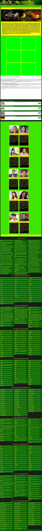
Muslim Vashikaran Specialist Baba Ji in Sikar (6, 427)
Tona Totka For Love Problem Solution (5, 257)
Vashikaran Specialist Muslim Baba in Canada (20, 323)
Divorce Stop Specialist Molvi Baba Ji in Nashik (21, 489)
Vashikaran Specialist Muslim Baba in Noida (20, 311)
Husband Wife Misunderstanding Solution (6, 242)
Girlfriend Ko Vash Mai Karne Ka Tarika (34, 246)
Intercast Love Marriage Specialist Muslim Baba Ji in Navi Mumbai (34, 507)
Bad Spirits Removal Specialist (4, 272)
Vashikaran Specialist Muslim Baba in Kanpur (34, 315)
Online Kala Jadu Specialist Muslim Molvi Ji (6, 266)
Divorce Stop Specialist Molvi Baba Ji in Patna (34, 483)
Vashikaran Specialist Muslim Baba (33, 262)
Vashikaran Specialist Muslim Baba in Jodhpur (7, 316)
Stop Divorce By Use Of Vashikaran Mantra (6, 255)
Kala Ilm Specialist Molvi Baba (18, 241)
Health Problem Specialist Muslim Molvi (6, 243)
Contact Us (34, 5)
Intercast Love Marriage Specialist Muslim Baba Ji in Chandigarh (6, 528)
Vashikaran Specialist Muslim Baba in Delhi (6, 307)
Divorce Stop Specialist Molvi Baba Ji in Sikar (6, 484)
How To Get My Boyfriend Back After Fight (20, 253)
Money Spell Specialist (3, 244)
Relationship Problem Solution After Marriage (20, 272)
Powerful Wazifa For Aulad (4, 273)
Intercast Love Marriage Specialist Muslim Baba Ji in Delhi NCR (34, 522)
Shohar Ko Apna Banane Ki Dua (4, 267)
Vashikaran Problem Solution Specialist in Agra (7, 364)
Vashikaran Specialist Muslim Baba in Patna (34, 314)
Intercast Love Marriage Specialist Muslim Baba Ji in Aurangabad (34, 520)
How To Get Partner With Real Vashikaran (20, 263)
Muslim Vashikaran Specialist (20, 5)
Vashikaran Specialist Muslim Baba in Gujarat (34, 319)
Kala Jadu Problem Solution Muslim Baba (20, 242)
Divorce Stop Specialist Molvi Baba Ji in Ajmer (7, 483)
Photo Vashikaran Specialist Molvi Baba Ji (34, 247)
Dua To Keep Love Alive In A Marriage (33, 252)
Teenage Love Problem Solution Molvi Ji (34, 240)
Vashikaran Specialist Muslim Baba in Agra (6, 309)
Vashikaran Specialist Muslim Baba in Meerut (6, 317)
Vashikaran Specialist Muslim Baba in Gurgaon (21, 310)
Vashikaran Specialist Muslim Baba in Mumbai (7, 308)
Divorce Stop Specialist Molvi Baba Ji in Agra (6, 478)
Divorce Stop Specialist (28, 5)
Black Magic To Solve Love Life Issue (19, 266)
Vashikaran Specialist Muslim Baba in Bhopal (20, 315)
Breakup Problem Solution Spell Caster (5, 249)
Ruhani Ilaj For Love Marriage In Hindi (20, 247)
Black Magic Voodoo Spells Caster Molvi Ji (34, 242)
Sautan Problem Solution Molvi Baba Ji (5, 248)
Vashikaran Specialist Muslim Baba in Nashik (20, 317)
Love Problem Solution (12, 5)
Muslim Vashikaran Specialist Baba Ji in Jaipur (7, 425)
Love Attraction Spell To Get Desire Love (20, 259)
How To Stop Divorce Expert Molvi (19, 267)
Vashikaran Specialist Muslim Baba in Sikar (6, 315)
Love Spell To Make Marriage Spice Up (33, 258)
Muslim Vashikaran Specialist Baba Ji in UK (20, 437)
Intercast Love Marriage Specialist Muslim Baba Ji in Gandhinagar (20, 520)
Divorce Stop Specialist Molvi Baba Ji (33, 270)
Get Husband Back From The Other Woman (6, 263)
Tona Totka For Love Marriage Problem (6, 256)
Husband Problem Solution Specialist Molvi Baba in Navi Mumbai (34, 393)
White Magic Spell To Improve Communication (35, 251)
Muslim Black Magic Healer (18, 240)
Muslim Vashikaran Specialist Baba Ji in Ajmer (7, 426)
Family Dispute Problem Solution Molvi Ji (34, 241)
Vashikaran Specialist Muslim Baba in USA (20, 322)
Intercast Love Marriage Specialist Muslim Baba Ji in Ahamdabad (6, 524)
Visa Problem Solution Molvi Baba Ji (5, 250)
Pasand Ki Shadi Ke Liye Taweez (32, 256)
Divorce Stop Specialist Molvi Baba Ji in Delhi (6, 475)
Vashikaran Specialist (5, 5)
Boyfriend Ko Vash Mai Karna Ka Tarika (34, 245)
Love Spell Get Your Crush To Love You (33, 253)
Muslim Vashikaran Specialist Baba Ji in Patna (34, 426)
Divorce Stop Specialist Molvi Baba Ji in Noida (20, 481)
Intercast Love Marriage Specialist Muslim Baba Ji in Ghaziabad (34, 524)
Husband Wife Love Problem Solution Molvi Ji (20, 245)
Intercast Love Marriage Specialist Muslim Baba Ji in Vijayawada (34, 518)
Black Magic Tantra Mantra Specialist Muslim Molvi (8, 115)
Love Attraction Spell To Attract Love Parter (20, 260)
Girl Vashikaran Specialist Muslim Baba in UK (20, 350)
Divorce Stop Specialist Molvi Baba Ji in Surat (6, 489)
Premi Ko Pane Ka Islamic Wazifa (33, 257)
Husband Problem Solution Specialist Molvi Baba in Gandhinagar (20, 407)
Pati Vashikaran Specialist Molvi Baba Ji (6, 271)
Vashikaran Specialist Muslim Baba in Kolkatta (21, 309)
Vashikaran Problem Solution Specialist (33, 264)
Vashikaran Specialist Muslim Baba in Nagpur (20, 316)
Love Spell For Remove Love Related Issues (20, 258)
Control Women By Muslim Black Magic (20, 246)
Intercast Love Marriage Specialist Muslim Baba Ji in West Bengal (20, 528)
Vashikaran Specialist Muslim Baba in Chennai (35, 311)
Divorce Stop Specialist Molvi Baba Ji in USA (20, 494)
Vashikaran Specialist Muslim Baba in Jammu (34, 316)
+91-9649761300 (5, 34)
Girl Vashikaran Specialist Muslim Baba (34, 263)
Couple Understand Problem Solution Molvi (6, 247)
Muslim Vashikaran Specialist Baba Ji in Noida (21, 424)
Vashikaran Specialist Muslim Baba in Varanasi (7, 320)
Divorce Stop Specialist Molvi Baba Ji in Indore (21, 484)
